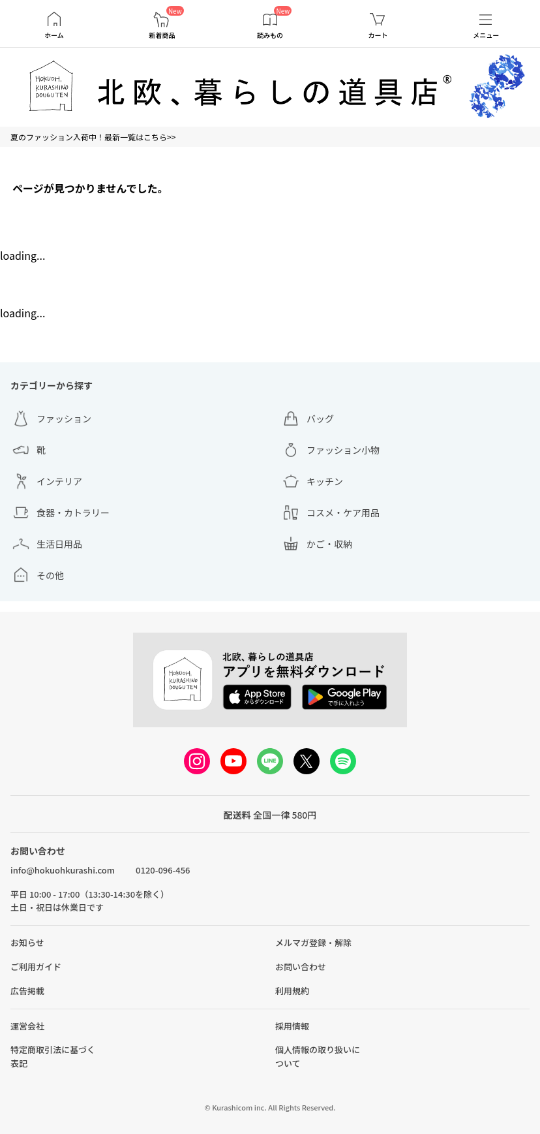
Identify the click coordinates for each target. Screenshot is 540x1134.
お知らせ (27, 942)
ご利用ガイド (35, 966)
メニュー (486, 35)
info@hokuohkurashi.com (62, 870)
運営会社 (27, 1026)
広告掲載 (27, 990)
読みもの (270, 35)
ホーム (54, 35)
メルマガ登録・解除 (313, 942)
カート (378, 35)
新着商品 (162, 35)
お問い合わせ (300, 966)
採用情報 (292, 1026)
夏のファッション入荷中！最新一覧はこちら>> (92, 136)
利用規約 (292, 990)
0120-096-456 (163, 870)
